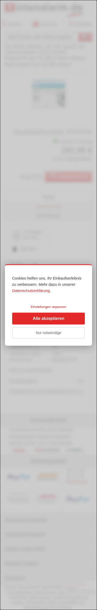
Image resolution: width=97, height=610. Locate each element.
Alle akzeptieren (48, 318)
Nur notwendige (48, 333)
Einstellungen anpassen (48, 307)
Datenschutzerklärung (31, 290)
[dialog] (48, 305)
